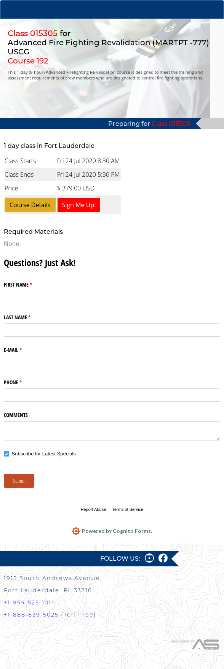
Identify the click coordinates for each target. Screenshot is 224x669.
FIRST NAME (27, 285)
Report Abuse (93, 509)
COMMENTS (16, 415)
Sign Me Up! (79, 205)
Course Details (30, 205)
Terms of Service (127, 509)
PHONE (22, 382)
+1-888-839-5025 (31, 614)
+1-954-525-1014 (30, 602)
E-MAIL (22, 350)
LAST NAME (26, 317)
